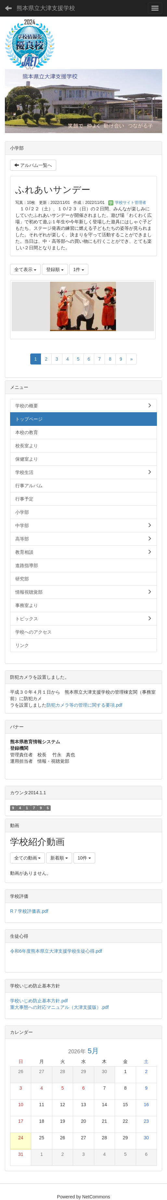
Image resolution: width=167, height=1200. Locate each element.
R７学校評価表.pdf (29, 911)
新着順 (59, 857)
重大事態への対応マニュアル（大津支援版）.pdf (59, 1007)
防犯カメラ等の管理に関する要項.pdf (84, 705)
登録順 (55, 269)
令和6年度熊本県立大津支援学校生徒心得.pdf (56, 951)
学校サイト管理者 (127, 202)
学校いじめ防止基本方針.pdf (41, 1000)
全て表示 (25, 269)
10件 (84, 857)
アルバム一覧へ (33, 165)
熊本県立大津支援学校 (46, 8)
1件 (78, 269)
